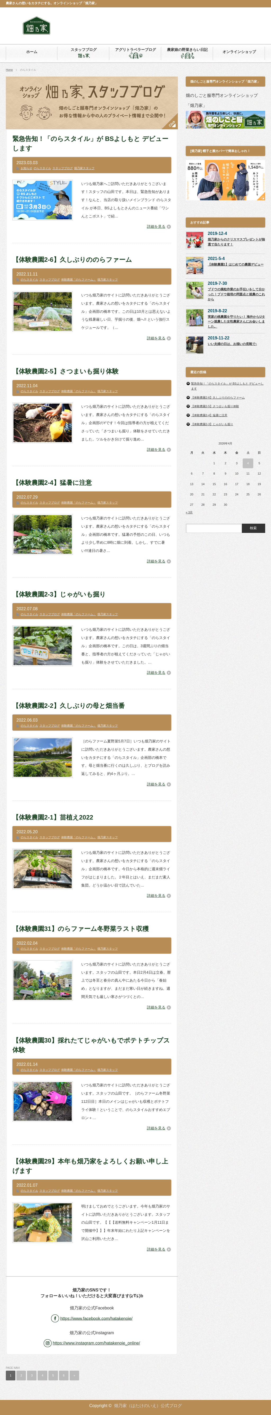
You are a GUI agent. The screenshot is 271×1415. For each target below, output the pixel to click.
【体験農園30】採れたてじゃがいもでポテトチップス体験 (91, 1045)
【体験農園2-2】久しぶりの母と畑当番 (68, 705)
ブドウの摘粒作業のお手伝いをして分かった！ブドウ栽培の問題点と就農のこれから (236, 294)
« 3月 (189, 512)
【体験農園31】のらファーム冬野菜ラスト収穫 (80, 928)
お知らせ (26, 168)
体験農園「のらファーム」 (78, 279)
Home (9, 69)
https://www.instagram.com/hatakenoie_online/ (96, 1343)
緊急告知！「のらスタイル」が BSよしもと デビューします (90, 143)
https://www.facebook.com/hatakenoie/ (96, 1318)
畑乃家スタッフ (84, 168)
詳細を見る (156, 226)
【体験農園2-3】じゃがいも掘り (59, 594)
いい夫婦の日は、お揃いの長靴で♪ (232, 344)
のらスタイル (42, 168)
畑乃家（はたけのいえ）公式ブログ (148, 1405)
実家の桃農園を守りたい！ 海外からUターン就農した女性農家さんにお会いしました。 (236, 321)
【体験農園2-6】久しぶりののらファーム (72, 259)
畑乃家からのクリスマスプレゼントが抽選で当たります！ (236, 242)
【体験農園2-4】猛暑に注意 (52, 482)
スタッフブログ (62, 168)
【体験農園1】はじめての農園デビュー (236, 264)
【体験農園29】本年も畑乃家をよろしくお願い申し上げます (90, 1166)
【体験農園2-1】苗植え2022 (52, 817)
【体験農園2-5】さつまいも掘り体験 (65, 371)
